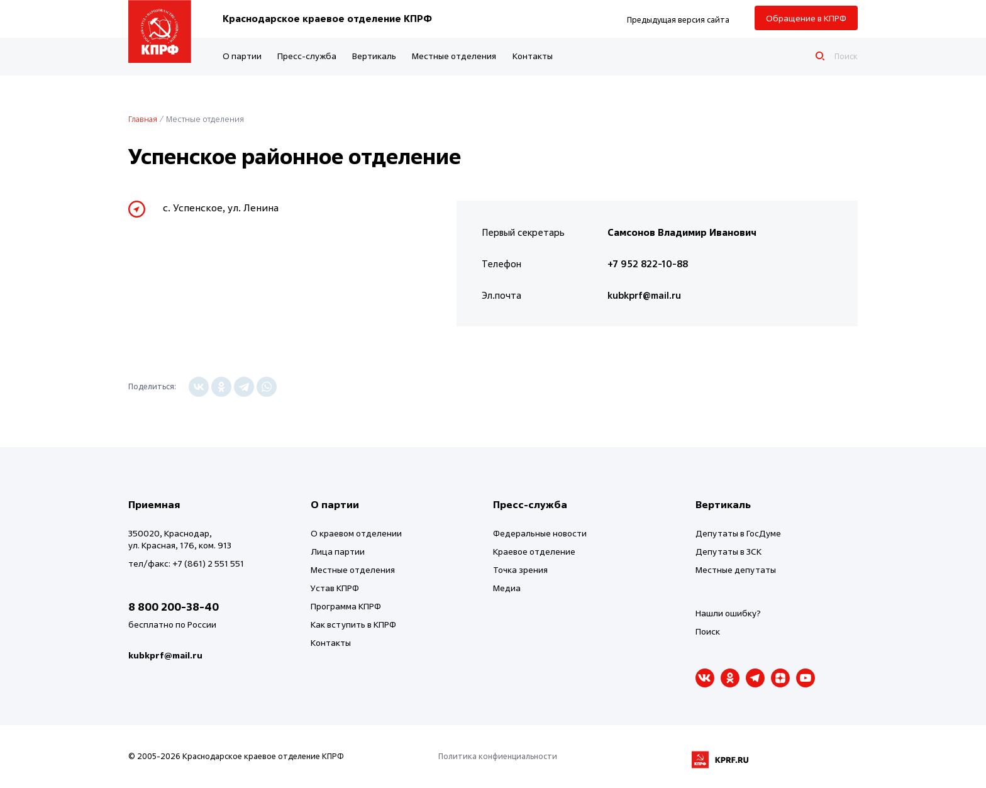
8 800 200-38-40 (173, 606)
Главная (142, 119)
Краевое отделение (534, 551)
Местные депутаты (735, 569)
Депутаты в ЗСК (728, 551)
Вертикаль (374, 56)
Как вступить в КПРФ (353, 624)
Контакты (532, 56)
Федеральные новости (540, 533)
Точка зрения (520, 569)
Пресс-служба (306, 56)
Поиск (707, 631)
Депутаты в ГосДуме (738, 533)
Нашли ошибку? (728, 613)
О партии (242, 56)
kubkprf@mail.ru (644, 295)
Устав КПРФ (335, 588)
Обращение (806, 18)
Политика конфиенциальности (497, 756)
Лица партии (338, 551)
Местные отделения (454, 56)
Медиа (507, 588)
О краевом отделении (356, 533)
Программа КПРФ (346, 606)
